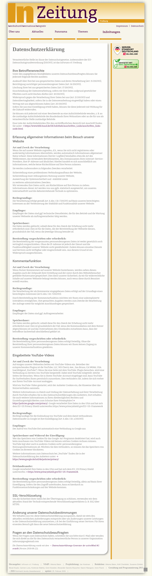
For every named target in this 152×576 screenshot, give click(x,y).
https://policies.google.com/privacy (30, 403)
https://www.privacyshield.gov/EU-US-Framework (53, 472)
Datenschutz (137, 26)
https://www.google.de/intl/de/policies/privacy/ (36, 459)
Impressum (122, 26)
